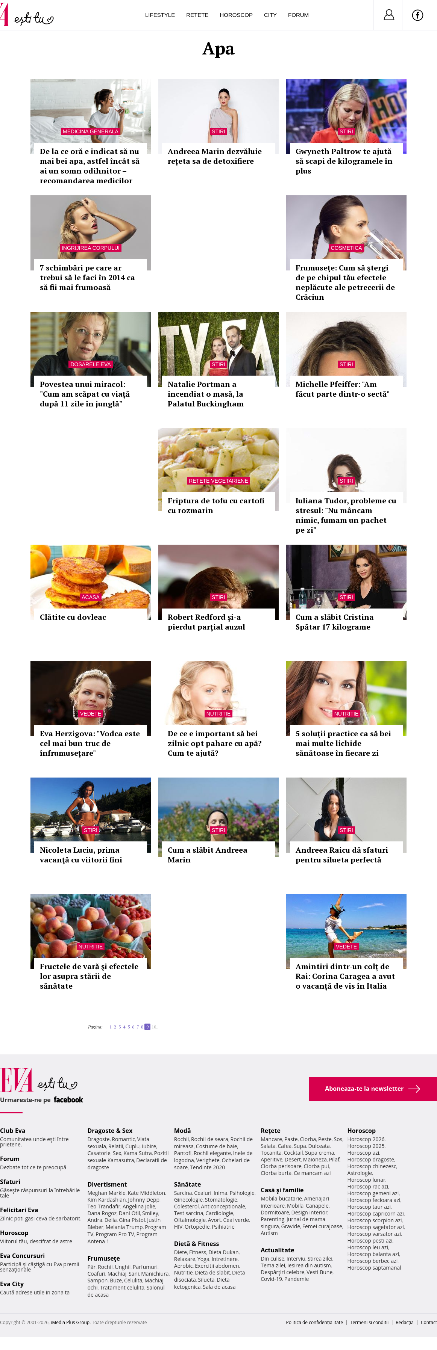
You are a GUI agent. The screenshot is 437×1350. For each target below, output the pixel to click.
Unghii (122, 1266)
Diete (180, 1252)
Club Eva (13, 1131)
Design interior (309, 1212)
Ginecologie (188, 1199)
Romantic (123, 1139)
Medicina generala (90, 131)
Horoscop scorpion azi (374, 1220)
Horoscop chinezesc (371, 1166)
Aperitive (271, 1159)
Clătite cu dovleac (73, 617)
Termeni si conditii (369, 1322)
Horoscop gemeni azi (373, 1193)
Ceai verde (236, 1219)
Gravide (290, 1226)
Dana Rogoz (102, 1213)
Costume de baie (216, 1146)
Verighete (207, 1160)
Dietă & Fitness (196, 1244)
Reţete (271, 1131)
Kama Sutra (137, 1153)
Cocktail (293, 1152)
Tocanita (271, 1152)
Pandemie (296, 1278)
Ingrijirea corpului (91, 248)
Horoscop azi (363, 1152)
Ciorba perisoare (281, 1166)
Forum (298, 15)
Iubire (149, 1146)
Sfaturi (10, 1182)
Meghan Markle (106, 1192)
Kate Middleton (146, 1192)
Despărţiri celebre (282, 1272)
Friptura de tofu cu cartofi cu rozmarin (216, 505)
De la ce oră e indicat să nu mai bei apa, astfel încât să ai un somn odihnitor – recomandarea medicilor (90, 166)
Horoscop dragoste (371, 1159)
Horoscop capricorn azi (375, 1213)
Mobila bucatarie (281, 1198)
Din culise (272, 1258)
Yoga (203, 1258)
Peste (325, 1139)
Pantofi (182, 1153)
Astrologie (359, 1172)
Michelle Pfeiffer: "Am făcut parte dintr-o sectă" (343, 389)
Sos (338, 1139)
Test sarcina (188, 1213)
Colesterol (186, 1206)
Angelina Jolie (139, 1206)
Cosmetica (346, 248)
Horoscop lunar (366, 1179)
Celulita (133, 1280)
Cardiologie (219, 1213)
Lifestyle (160, 15)
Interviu (296, 1258)
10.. (155, 1027)
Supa (300, 1145)
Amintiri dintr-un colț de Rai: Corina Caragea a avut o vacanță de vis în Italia (345, 976)
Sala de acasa (219, 1286)
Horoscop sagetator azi (375, 1227)
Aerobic (183, 1265)
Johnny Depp (143, 1199)
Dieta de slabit (212, 1272)
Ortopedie (197, 1226)
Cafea (284, 1145)
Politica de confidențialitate (314, 1322)
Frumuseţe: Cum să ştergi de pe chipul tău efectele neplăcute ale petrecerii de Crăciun (345, 282)
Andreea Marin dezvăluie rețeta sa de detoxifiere (215, 156)
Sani (134, 1273)
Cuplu (132, 1146)
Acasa (90, 597)
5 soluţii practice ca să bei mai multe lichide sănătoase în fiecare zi (343, 743)
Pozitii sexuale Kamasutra (127, 1156)
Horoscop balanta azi (373, 1254)
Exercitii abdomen (217, 1265)
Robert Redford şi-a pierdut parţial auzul (206, 622)
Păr (91, 1266)
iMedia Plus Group (70, 1322)
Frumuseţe (103, 1258)
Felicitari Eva (19, 1210)
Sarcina (183, 1192)
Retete (197, 15)
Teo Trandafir (103, 1206)
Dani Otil (129, 1213)
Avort (214, 1219)
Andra (94, 1219)
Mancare (271, 1139)
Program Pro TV (115, 1234)
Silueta (206, 1279)
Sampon (97, 1280)
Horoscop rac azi (367, 1186)
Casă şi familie (282, 1190)
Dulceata (318, 1145)
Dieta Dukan (223, 1252)
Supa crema (319, 1152)
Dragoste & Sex (109, 1131)
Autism (269, 1233)
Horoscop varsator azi (374, 1233)
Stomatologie (221, 1199)
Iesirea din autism (309, 1265)
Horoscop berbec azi (372, 1260)
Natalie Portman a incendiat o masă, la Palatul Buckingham (206, 394)
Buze (116, 1280)
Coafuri (96, 1273)
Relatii (115, 1146)
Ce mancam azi (312, 1172)
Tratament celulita (122, 1287)
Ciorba (308, 1139)
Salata (268, 1145)
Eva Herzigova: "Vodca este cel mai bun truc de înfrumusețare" (90, 743)
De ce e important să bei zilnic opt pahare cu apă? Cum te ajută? (215, 743)
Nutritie (218, 714)
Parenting (272, 1219)
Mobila (295, 1205)
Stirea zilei (320, 1258)
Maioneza (315, 1159)
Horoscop (236, 15)
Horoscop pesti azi (370, 1240)
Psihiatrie (223, 1226)
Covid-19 (271, 1278)
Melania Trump (124, 1227)
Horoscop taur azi (369, 1206)
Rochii (105, 1266)
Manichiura (154, 1273)
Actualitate (277, 1250)
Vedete (90, 714)
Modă (182, 1131)
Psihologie (242, 1192)
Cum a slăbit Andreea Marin (207, 855)
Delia (111, 1219)
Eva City (12, 1284)
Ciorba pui (316, 1166)
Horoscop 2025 (366, 1145)
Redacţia (405, 1322)
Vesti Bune (319, 1272)
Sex (117, 1153)
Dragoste (98, 1139)
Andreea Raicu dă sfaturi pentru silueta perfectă (342, 855)
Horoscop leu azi (367, 1247)
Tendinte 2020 (207, 1167)
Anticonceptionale (223, 1206)
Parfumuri (145, 1266)
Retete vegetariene (218, 481)
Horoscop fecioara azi (374, 1200)
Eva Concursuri (22, 1256)
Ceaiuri (202, 1192)
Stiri (218, 131)
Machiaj (117, 1273)
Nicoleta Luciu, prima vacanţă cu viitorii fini (81, 855)
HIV (178, 1226)
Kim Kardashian (106, 1199)
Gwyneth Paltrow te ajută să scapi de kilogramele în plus (344, 161)
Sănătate (187, 1184)
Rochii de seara (209, 1139)
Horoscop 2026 (366, 1139)
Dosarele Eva (90, 364)
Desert (293, 1159)
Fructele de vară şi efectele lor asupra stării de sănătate (89, 976)
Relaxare (185, 1258)
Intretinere (224, 1258)
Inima (221, 1192)
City (270, 15)
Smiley (150, 1213)
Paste (291, 1139)
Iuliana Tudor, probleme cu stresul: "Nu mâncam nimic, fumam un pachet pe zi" (346, 515)
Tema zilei (273, 1265)
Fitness (197, 1252)
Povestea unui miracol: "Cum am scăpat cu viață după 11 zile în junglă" (85, 394)
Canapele (317, 1205)
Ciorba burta (276, 1172)
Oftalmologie (190, 1219)
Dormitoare (275, 1212)
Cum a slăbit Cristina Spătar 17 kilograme (335, 622)
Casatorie (99, 1153)
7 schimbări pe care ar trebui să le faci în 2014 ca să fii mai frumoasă (87, 277)
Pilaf (334, 1159)
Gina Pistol (132, 1219)
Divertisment (107, 1184)
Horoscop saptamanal (374, 1267)
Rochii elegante (212, 1153)
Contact (429, 1322)
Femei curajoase (322, 1226)
